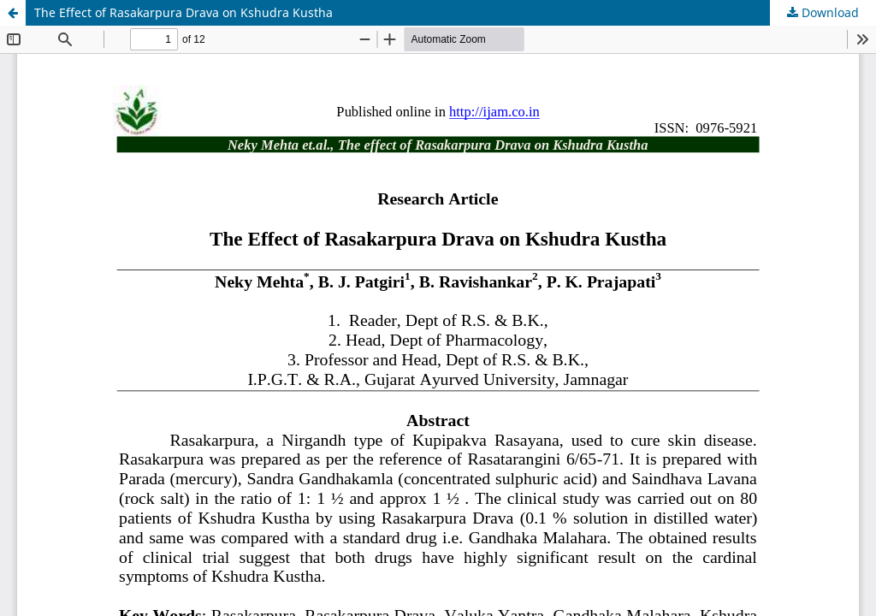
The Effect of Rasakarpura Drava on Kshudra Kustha (183, 12)
